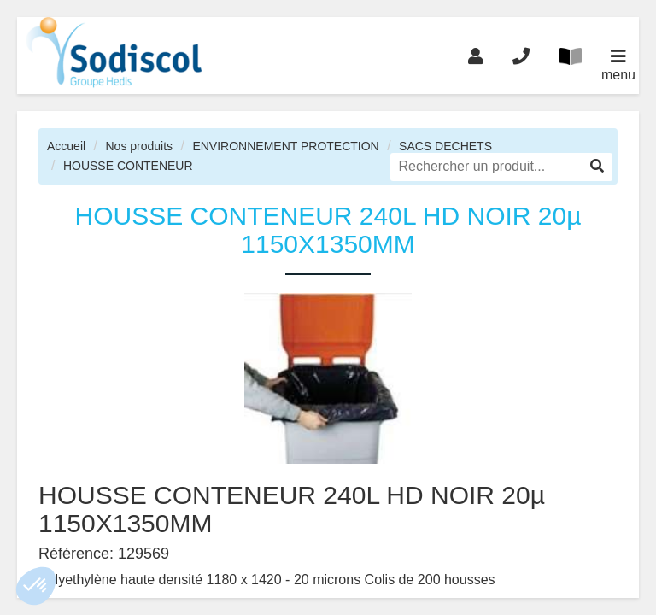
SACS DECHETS (445, 146)
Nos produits (139, 146)
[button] (35, 585)
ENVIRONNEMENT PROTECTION (285, 146)
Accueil (66, 146)
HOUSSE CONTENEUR (128, 166)
